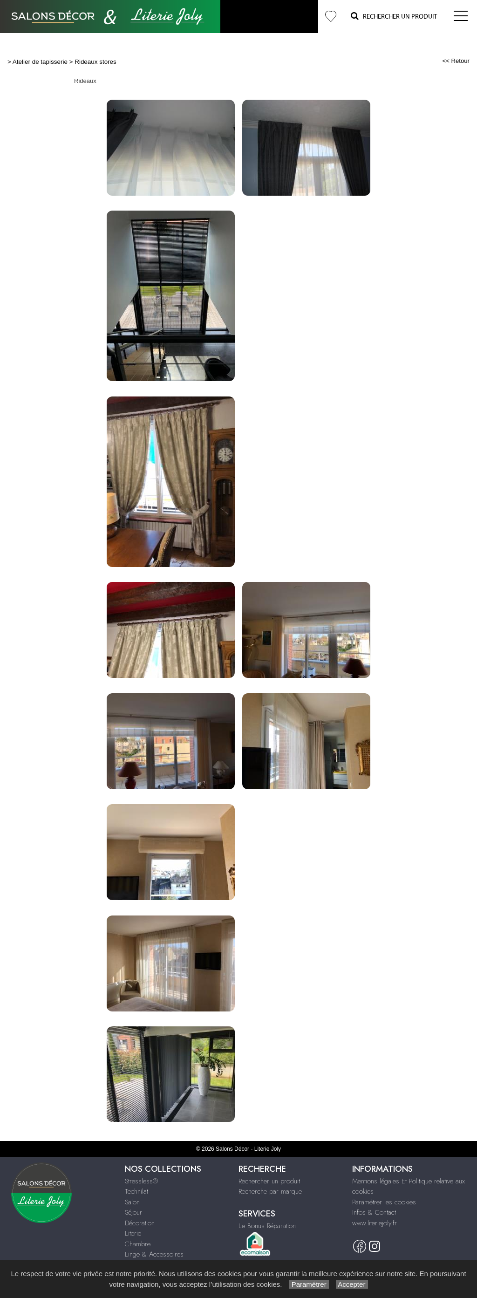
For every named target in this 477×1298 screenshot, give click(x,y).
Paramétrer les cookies (384, 1202)
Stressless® (141, 1181)
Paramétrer (308, 1284)
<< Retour (456, 60)
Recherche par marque (270, 1191)
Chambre (137, 1244)
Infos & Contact (374, 1212)
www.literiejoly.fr (374, 1223)
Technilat (136, 1191)
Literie (133, 1233)
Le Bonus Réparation (267, 1226)
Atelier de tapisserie (40, 61)
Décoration (140, 1223)
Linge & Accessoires (154, 1254)
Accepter (352, 1284)
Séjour (133, 1212)
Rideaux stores (95, 61)
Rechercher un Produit (394, 16)
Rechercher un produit (269, 1181)
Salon (132, 1202)
